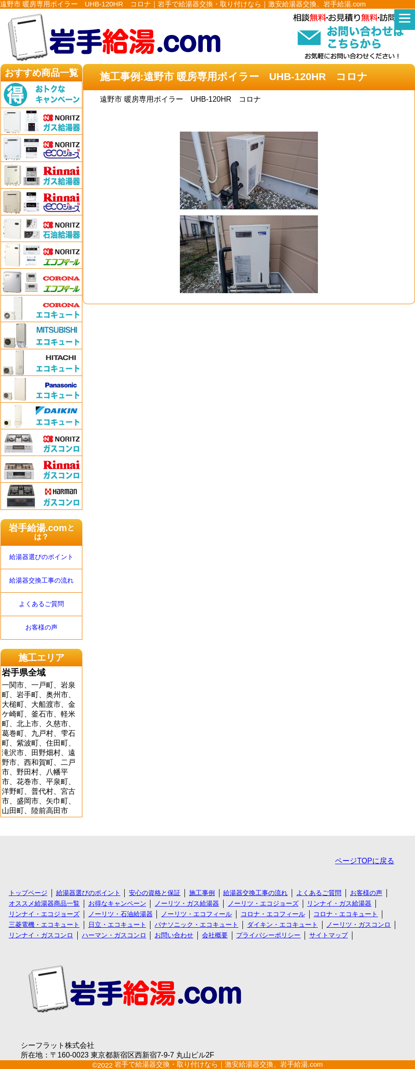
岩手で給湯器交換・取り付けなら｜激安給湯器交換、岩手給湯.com (219, 1064)
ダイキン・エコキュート (282, 924)
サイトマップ (328, 935)
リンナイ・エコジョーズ (44, 914)
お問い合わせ (174, 935)
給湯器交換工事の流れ (41, 580)
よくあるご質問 (41, 604)
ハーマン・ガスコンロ (114, 935)
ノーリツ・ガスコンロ (358, 924)
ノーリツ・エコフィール (196, 914)
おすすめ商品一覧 (41, 73)
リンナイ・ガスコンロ (41, 935)
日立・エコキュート (117, 924)
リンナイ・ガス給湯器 (339, 903)
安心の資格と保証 (154, 892)
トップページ (28, 892)
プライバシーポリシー (268, 935)
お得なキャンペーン (117, 903)
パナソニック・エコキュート (196, 924)
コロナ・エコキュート (345, 914)
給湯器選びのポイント (41, 557)
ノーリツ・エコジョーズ (263, 903)
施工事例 (202, 892)
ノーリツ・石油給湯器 (120, 914)
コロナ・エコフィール (273, 914)
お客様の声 (41, 627)
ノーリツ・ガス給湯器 (187, 903)
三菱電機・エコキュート (44, 924)
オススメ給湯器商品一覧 (44, 903)
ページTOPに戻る (364, 861)
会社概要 (215, 935)
